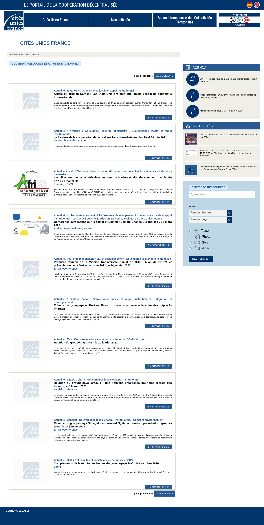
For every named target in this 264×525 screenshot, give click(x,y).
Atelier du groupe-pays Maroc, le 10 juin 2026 (214, 111)
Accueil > (14, 55)
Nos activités (120, 20)
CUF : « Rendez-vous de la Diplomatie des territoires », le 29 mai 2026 (221, 79)
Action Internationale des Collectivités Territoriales (185, 20)
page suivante (164, 75)
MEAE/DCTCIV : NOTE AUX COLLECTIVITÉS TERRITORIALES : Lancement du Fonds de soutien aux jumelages (218, 155)
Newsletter (240, 25)
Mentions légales (18, 510)
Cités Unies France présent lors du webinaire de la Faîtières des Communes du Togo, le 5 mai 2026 (220, 171)
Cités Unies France (56, 20)
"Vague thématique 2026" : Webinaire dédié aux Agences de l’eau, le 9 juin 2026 (221, 95)
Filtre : (192, 206)
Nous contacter (240, 14)
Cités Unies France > (29, 55)
